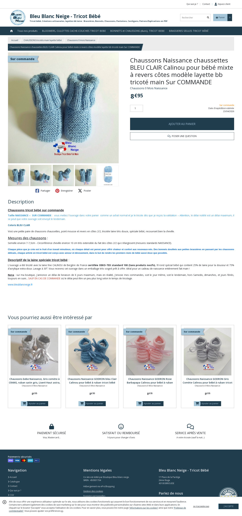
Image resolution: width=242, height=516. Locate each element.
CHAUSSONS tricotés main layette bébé (43, 40)
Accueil (14, 40)
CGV (11, 495)
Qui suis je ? (14, 490)
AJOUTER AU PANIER (182, 124)
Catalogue (14, 481)
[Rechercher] (208, 17)
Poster (84, 191)
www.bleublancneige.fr (20, 284)
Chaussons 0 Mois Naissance (148, 88)
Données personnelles (94, 496)
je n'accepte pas (201, 506)
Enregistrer (64, 191)
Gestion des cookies (93, 491)
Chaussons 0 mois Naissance (81, 40)
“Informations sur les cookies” (143, 507)
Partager (42, 191)
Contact (206, 4)
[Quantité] (136, 108)
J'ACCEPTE (228, 506)
